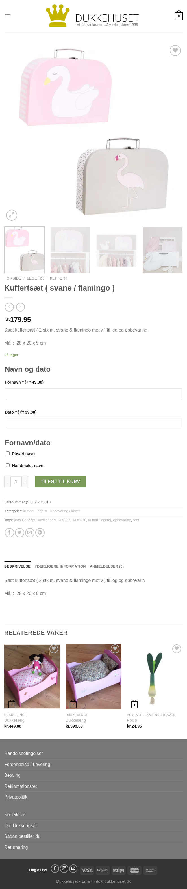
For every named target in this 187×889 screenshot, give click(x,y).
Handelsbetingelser (23, 753)
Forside (12, 278)
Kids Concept (24, 520)
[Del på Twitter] (19, 532)
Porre (132, 720)
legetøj (105, 520)
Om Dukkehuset (20, 825)
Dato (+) (20, 412)
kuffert (93, 520)
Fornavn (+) (24, 382)
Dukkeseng (14, 720)
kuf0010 (79, 520)
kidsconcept (46, 520)
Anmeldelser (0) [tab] (107, 566)
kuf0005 (64, 520)
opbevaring (122, 520)
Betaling (12, 775)
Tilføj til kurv (60, 481)
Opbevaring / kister (65, 511)
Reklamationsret (20, 786)
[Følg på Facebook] (55, 868)
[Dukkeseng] (32, 676)
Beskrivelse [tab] (17, 566)
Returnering (16, 847)
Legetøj (35, 278)
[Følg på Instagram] (64, 868)
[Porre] (155, 676)
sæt (136, 520)
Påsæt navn (23, 453)
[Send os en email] (73, 868)
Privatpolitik (15, 797)
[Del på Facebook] (9, 532)
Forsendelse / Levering (27, 764)
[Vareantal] (16, 481)
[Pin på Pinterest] (40, 532)
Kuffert (58, 278)
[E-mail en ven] (29, 532)
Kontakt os (15, 814)
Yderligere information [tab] (60, 566)
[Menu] (7, 16)
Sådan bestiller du (22, 836)
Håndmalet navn (27, 465)
